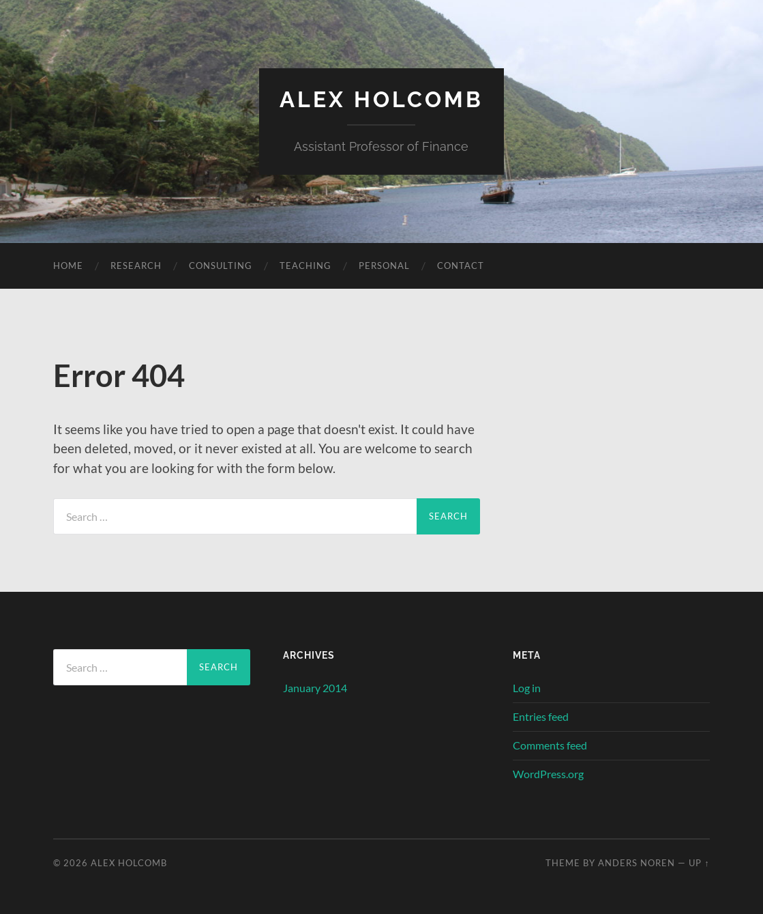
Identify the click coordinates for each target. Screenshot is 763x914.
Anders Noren (636, 862)
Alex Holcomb (381, 99)
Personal (384, 265)
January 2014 (315, 687)
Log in (527, 687)
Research (136, 265)
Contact (460, 265)
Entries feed (541, 716)
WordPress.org (548, 773)
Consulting (220, 265)
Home (68, 265)
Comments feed (550, 745)
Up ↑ (699, 862)
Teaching (305, 265)
